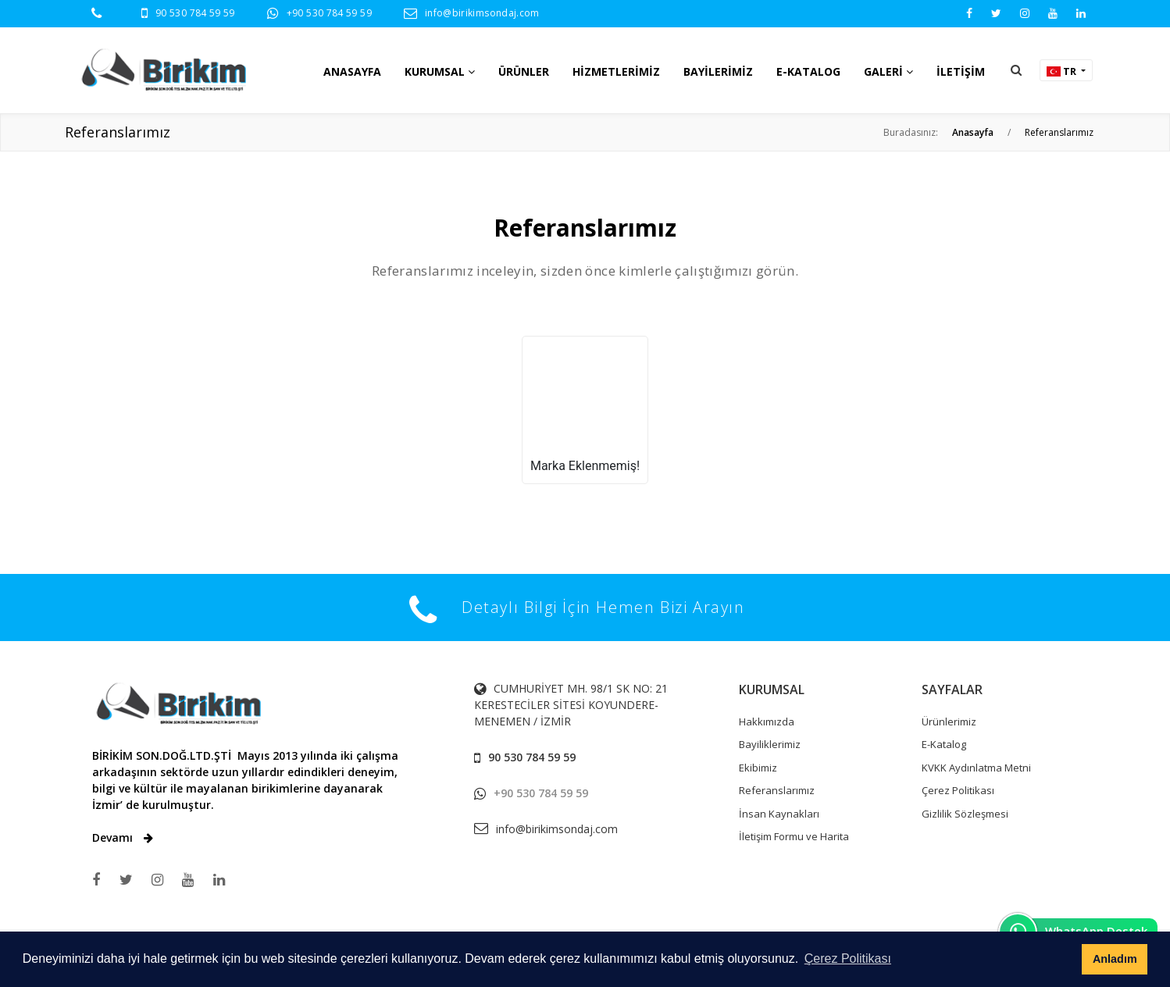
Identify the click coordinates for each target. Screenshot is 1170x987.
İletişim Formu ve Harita (794, 836)
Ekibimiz (758, 768)
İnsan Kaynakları (779, 814)
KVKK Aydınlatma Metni (976, 768)
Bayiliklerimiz (770, 744)
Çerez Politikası (958, 790)
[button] (1016, 69)
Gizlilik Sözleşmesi (965, 814)
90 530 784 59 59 (195, 13)
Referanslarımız (777, 790)
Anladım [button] (1115, 959)
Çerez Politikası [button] (847, 958)
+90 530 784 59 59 (329, 13)
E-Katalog (944, 744)
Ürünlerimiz (949, 721)
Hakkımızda (766, 721)
